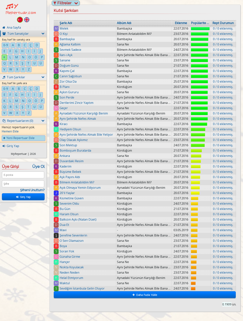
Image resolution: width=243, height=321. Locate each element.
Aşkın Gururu (69, 92)
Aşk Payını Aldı (70, 177)
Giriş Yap (23, 197)
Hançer (65, 262)
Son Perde (67, 97)
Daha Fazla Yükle (145, 295)
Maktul (66, 283)
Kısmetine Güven (72, 198)
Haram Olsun (69, 214)
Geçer (64, 108)
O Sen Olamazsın (72, 241)
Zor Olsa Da (68, 81)
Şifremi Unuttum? (32, 190)
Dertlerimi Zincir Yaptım (76, 103)
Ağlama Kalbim (70, 44)
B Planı (64, 87)
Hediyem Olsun (70, 129)
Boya (63, 246)
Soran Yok (67, 251)
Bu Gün (65, 209)
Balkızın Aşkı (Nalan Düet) (78, 219)
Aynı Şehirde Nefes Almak (78, 119)
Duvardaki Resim (72, 161)
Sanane (65, 60)
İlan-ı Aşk (66, 55)
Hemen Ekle (10, 131)
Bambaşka (67, 39)
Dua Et (64, 225)
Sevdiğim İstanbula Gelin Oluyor (84, 288)
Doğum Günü (69, 65)
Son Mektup (68, 145)
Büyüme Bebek (70, 172)
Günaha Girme (70, 256)
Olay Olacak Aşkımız (74, 140)
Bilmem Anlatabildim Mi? (77, 182)
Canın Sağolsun (71, 76)
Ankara (65, 156)
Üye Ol (38, 166)
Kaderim (65, 166)
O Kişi (64, 34)
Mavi (63, 230)
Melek (64, 28)
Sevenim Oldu (69, 203)
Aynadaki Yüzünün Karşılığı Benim (84, 113)
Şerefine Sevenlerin (73, 235)
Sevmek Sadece (70, 50)
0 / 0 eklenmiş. (223, 28)
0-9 (5, 45)
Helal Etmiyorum (71, 278)
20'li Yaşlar (67, 193)
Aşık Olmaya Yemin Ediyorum (80, 188)
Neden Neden (69, 272)
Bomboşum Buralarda (75, 150)
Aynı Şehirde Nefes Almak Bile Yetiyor (86, 134)
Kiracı (63, 124)
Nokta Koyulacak (72, 267)
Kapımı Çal (67, 71)
